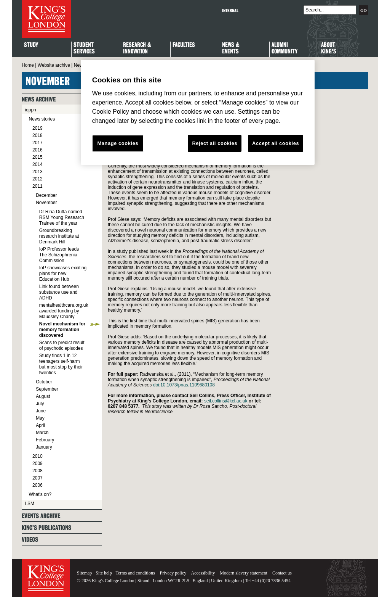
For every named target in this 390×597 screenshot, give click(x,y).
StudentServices (84, 48)
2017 (37, 142)
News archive (39, 99)
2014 (37, 164)
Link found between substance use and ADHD (59, 292)
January (44, 447)
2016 (37, 150)
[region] (198, 112)
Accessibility (203, 573)
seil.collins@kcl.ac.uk (226, 401)
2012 (37, 179)
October (44, 382)
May (40, 418)
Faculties (184, 45)
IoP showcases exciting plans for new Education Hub (63, 273)
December (46, 195)
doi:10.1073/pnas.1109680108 (184, 385)
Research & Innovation (137, 48)
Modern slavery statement (243, 573)
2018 (37, 135)
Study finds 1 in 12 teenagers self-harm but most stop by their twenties (61, 364)
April (40, 425)
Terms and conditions (135, 573)
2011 (37, 186)
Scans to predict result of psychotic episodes (62, 345)
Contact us (282, 573)
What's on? (40, 494)
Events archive (41, 516)
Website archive (54, 65)
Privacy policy (173, 573)
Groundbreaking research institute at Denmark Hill (59, 236)
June (41, 411)
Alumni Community (284, 48)
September (47, 389)
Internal (230, 10)
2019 (37, 128)
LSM (29, 503)
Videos (30, 539)
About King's (328, 48)
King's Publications (46, 527)
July (40, 403)
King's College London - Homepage (46, 19)
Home (28, 65)
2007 (37, 478)
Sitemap (84, 573)
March (42, 432)
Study (31, 45)
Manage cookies (117, 143)
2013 (37, 171)
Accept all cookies (275, 143)
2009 (37, 463)
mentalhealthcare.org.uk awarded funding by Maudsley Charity (63, 311)
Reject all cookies (214, 143)
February (45, 440)
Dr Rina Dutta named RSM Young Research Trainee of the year (61, 217)
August (43, 396)
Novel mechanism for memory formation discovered (62, 329)
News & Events (231, 48)
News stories (42, 119)
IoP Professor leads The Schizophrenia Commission (59, 254)
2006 (37, 485)
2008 (37, 470)
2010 (37, 456)
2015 (37, 157)
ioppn (30, 110)
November (46, 202)
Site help (104, 573)
